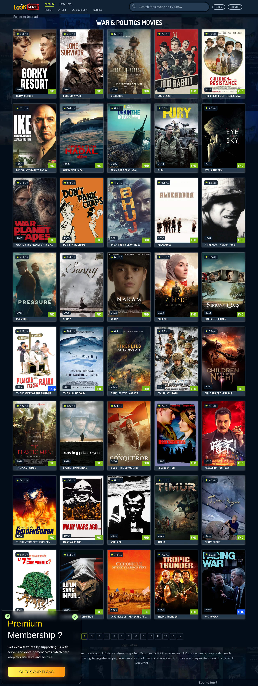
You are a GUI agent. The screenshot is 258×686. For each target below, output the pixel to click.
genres (97, 9)
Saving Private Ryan (75, 468)
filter (48, 9)
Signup (235, 6)
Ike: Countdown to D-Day (31, 170)
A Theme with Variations (220, 244)
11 (158, 636)
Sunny (67, 319)
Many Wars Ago (72, 542)
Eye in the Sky (213, 170)
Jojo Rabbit (165, 96)
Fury (160, 170)
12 (165, 636)
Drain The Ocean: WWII (123, 170)
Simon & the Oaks (215, 319)
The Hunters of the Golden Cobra (34, 542)
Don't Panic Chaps (74, 244)
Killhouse (116, 96)
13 (172, 636)
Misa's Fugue (212, 542)
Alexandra (164, 244)
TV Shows (65, 4)
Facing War (211, 616)
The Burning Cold (74, 393)
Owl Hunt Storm (168, 393)
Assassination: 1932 (217, 468)
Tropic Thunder (167, 616)
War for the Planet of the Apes (34, 244)
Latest (62, 9)
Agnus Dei (116, 542)
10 (150, 636)
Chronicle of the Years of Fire (129, 616)
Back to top (208, 682)
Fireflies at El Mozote (124, 393)
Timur (161, 542)
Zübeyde (163, 319)
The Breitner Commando (78, 616)
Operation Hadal (73, 170)
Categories (80, 10)
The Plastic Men (26, 468)
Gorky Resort (24, 96)
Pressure (22, 319)
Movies (49, 4)
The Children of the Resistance (223, 96)
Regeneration (166, 468)
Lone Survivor (72, 96)
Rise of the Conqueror (124, 468)
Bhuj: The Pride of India (125, 244)
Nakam (114, 319)
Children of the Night (218, 393)
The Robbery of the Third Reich (34, 393)
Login (218, 6)
